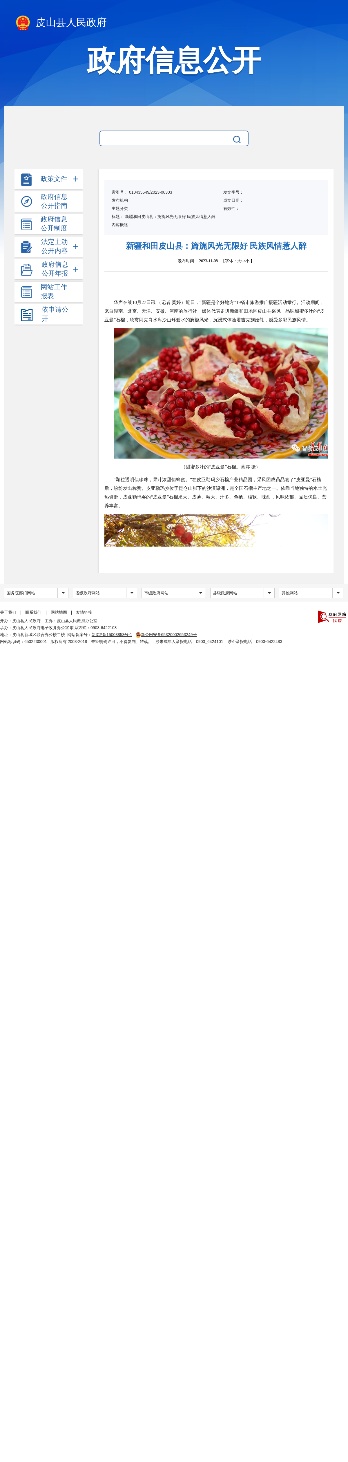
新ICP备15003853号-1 (112, 634)
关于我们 (8, 612)
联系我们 (33, 612)
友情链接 (84, 612)
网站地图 (59, 612)
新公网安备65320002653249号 (166, 634)
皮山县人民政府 (60, 23)
